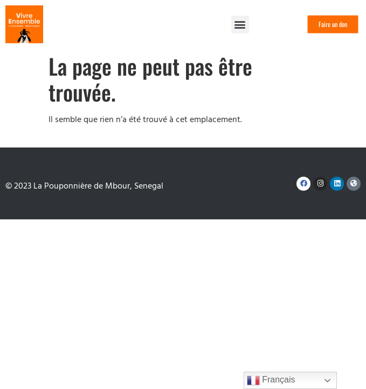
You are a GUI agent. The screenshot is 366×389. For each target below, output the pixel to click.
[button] (240, 24)
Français (271, 380)
